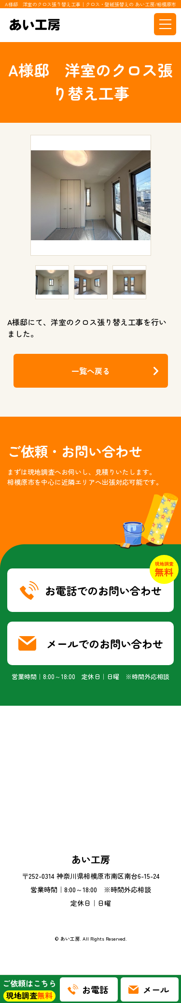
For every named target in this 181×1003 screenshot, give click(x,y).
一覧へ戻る (90, 371)
